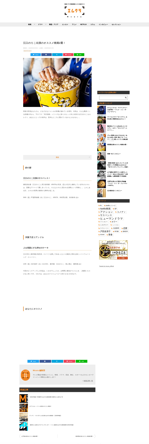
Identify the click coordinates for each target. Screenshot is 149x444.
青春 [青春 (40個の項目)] (110, 234)
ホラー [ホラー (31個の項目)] (114, 222)
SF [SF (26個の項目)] (116, 209)
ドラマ (40, 24)
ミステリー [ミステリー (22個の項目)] (104, 225)
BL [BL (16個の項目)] (101, 205)
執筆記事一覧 (88, 381)
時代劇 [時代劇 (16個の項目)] (117, 231)
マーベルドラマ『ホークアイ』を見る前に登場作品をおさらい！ (117, 118)
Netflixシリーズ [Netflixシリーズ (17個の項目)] (111, 205)
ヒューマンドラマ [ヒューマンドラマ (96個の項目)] (111, 218)
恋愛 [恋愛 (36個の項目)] (125, 228)
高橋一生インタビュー (114, 154)
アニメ (74, 24)
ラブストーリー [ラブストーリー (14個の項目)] (104, 228)
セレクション (116, 24)
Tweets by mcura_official (106, 266)
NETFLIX (83, 24)
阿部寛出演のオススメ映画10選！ (117, 144)
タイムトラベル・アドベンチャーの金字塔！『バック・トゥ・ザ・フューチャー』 (117, 109)
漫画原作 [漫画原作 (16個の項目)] (125, 231)
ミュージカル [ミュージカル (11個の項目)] (115, 224)
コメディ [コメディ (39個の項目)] (121, 212)
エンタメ (65, 24)
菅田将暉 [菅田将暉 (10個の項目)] (102, 234)
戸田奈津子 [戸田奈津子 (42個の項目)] (105, 231)
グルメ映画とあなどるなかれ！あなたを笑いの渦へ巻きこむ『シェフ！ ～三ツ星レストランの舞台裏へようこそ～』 (117, 138)
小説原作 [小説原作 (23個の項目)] (116, 228)
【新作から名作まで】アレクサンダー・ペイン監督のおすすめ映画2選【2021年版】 (51, 425)
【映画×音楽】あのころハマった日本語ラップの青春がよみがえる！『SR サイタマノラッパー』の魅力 (117, 165)
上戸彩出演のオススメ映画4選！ (29, 436)
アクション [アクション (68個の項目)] (106, 212)
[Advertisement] (57, 33)
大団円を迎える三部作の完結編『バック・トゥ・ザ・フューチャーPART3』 (117, 183)
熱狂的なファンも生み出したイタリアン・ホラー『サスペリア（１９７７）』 (117, 128)
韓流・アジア (53, 24)
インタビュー (103, 24)
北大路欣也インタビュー (114, 190)
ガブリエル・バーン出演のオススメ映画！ (40, 406)
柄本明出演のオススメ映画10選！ (85, 436)
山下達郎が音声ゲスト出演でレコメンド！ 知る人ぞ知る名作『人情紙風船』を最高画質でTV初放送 (117, 174)
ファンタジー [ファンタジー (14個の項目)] (104, 221)
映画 (29, 24)
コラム (92, 24)
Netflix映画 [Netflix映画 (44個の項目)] (105, 208)
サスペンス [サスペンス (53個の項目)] (106, 215)
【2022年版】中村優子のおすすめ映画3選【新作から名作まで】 (46, 397)
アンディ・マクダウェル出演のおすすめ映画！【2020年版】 (45, 415)
